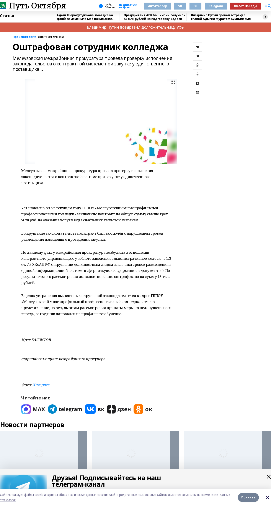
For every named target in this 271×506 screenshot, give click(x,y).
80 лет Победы (245, 6)
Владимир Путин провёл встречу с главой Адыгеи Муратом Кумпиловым (221, 17)
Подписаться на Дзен (128, 6)
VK (180, 6)
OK (195, 6)
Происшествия (24, 37)
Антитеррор (157, 6)
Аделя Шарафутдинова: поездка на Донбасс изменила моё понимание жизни (85, 17)
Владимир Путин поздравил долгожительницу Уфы (135, 27)
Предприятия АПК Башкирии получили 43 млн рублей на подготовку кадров (154, 17)
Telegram (216, 6)
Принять (248, 497)
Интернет (40, 384)
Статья (7, 15)
